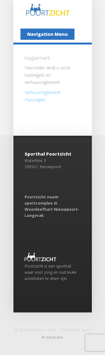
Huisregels (35, 100)
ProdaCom (52, 337)
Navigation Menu (47, 34)
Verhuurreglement (42, 92)
